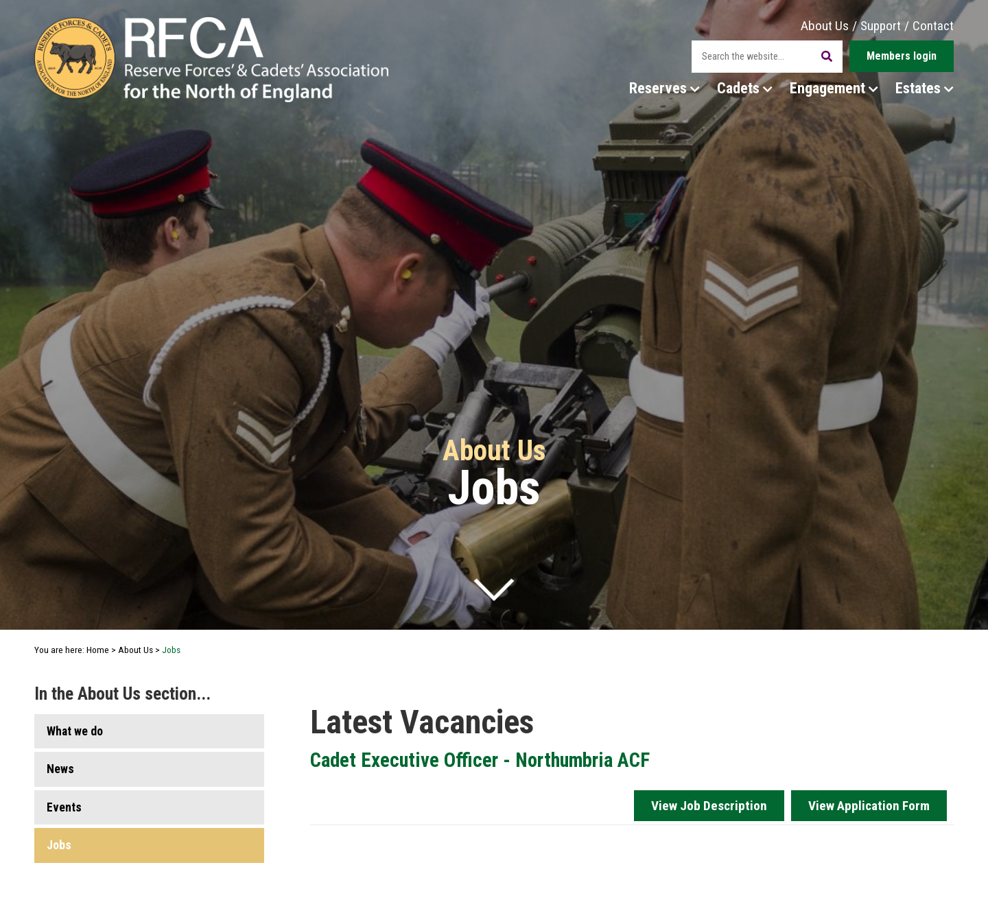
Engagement (834, 88)
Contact (933, 26)
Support (880, 26)
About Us (825, 26)
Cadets (745, 88)
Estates (924, 88)
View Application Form (869, 806)
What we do (75, 731)
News (60, 769)
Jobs (59, 845)
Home (97, 649)
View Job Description (709, 806)
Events (64, 807)
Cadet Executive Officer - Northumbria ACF (480, 760)
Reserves (664, 88)
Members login (902, 55)
